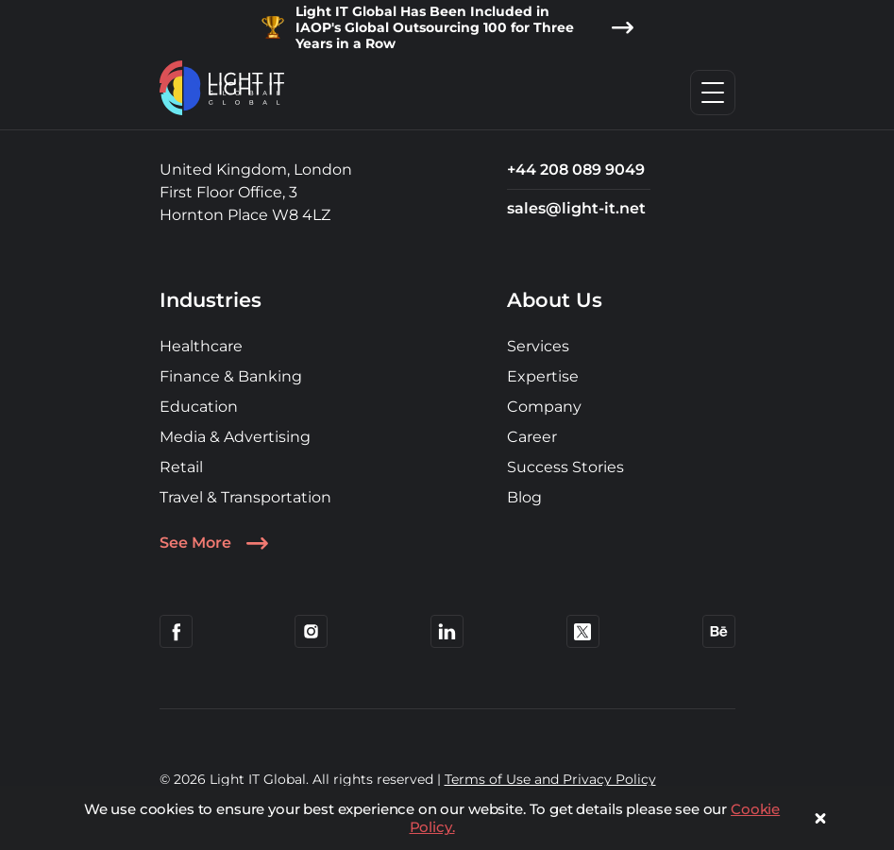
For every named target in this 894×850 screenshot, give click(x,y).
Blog (524, 497)
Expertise (543, 376)
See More (214, 543)
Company (544, 407)
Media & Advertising (235, 437)
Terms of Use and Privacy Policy (550, 779)
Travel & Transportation (245, 497)
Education (199, 407)
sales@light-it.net (576, 208)
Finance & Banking (231, 376)
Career (532, 437)
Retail (181, 467)
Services (538, 346)
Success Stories (565, 467)
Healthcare (201, 346)
